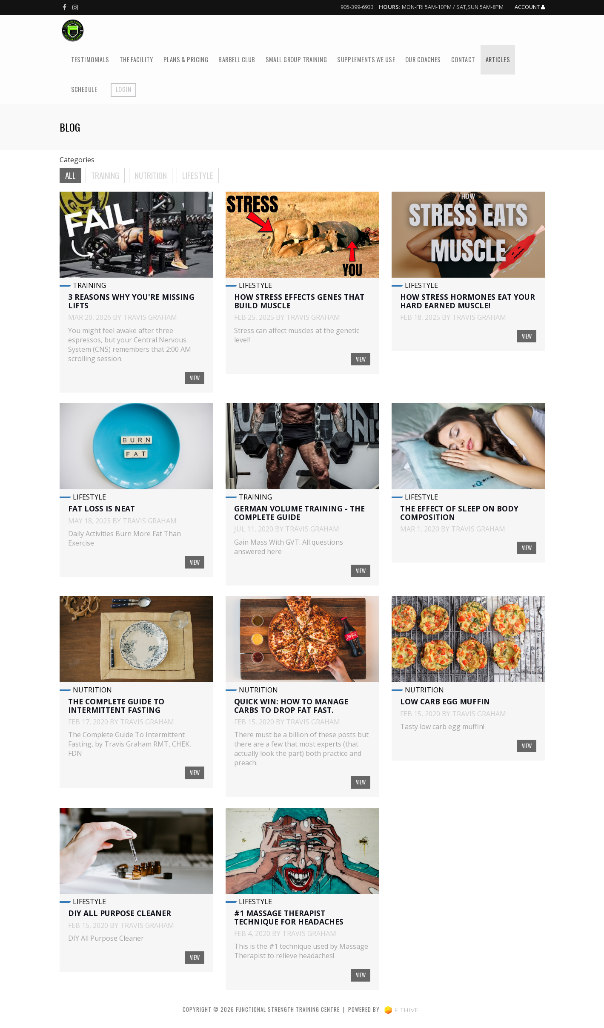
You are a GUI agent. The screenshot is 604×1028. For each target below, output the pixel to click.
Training (105, 175)
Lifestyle (197, 175)
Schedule (84, 89)
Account (530, 7)
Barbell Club (236, 59)
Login (123, 89)
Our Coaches (423, 59)
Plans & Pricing (185, 59)
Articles (498, 59)
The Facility (136, 59)
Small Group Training (296, 59)
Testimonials (90, 59)
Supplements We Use (366, 59)
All (70, 175)
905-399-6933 (357, 7)
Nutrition (151, 175)
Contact (463, 59)
